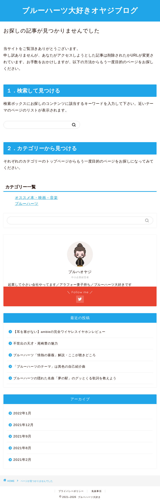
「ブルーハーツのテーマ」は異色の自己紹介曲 (49, 366)
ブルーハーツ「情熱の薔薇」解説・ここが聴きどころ (54, 355)
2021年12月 (23, 425)
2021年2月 (22, 459)
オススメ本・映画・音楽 (36, 198)
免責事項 (96, 491)
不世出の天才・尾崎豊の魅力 (35, 343)
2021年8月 (22, 448)
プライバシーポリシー (71, 491)
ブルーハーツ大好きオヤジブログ (80, 10)
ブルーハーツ (26, 204)
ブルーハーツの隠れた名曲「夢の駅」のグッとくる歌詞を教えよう (64, 378)
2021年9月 (22, 436)
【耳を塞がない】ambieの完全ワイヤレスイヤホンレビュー (59, 332)
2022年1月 (22, 413)
